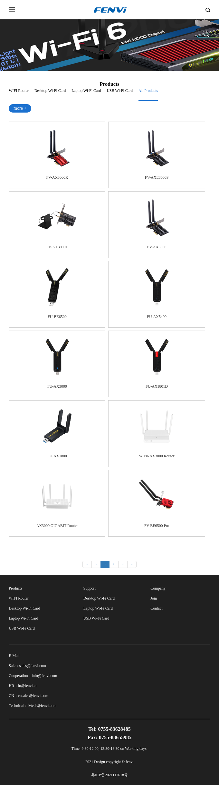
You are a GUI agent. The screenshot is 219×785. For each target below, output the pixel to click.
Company (158, 588)
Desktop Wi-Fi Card (50, 90)
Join (153, 598)
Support (89, 588)
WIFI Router (19, 90)
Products (15, 588)
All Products (148, 90)
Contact (156, 608)
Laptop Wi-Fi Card (86, 90)
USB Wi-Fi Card (120, 90)
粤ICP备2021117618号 (109, 775)
